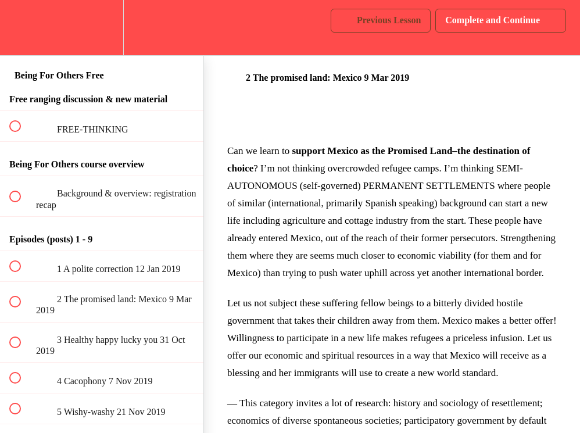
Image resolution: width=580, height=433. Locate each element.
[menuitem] (101, 27)
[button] (21, 27)
